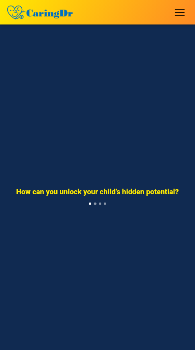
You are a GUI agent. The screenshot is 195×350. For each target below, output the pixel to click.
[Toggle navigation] (179, 12)
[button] (19, 199)
